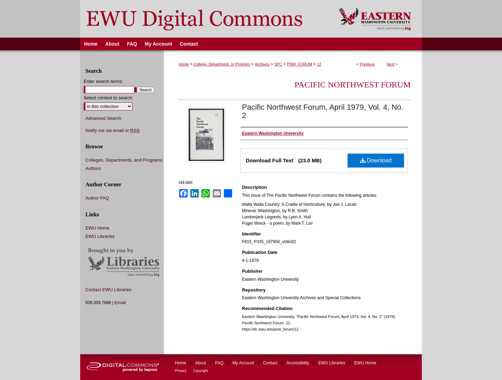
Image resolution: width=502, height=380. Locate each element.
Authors (93, 168)
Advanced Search (103, 118)
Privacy (181, 371)
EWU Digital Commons (205, 19)
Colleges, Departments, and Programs (123, 160)
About (201, 362)
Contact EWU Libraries (108, 289)
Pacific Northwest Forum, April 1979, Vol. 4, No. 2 (322, 111)
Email (120, 302)
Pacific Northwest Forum (353, 84)
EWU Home (97, 228)
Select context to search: (108, 97)
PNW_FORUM (299, 64)
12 (319, 64)
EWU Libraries (100, 236)
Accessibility (299, 362)
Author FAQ (97, 198)
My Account (244, 362)
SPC (278, 64)
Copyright (200, 371)
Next (391, 64)
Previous (367, 64)
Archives (262, 64)
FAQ (220, 362)
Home (183, 64)
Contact (271, 362)
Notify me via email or (112, 130)
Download (376, 160)
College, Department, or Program (221, 64)
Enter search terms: (103, 81)
